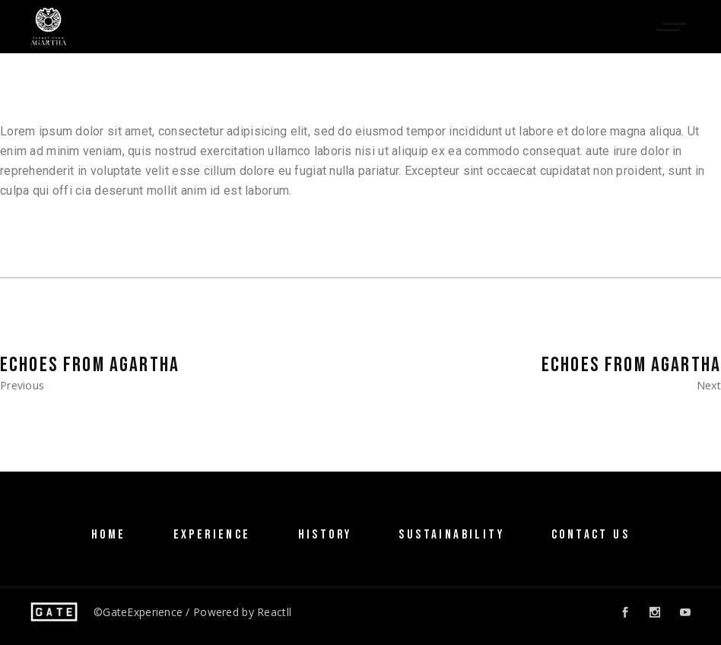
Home (108, 534)
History (325, 534)
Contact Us (590, 534)
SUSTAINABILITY (451, 534)
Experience (212, 534)
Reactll (274, 612)
